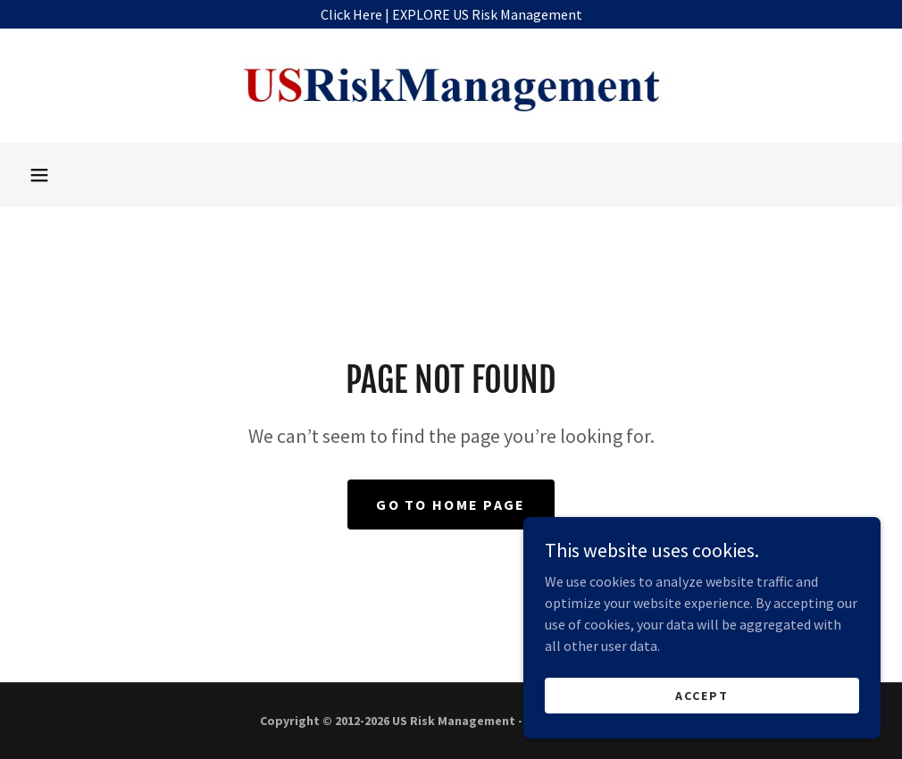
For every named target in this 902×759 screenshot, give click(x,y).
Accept (702, 695)
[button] (39, 175)
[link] (451, 85)
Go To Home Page (450, 504)
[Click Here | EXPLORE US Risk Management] (451, 14)
